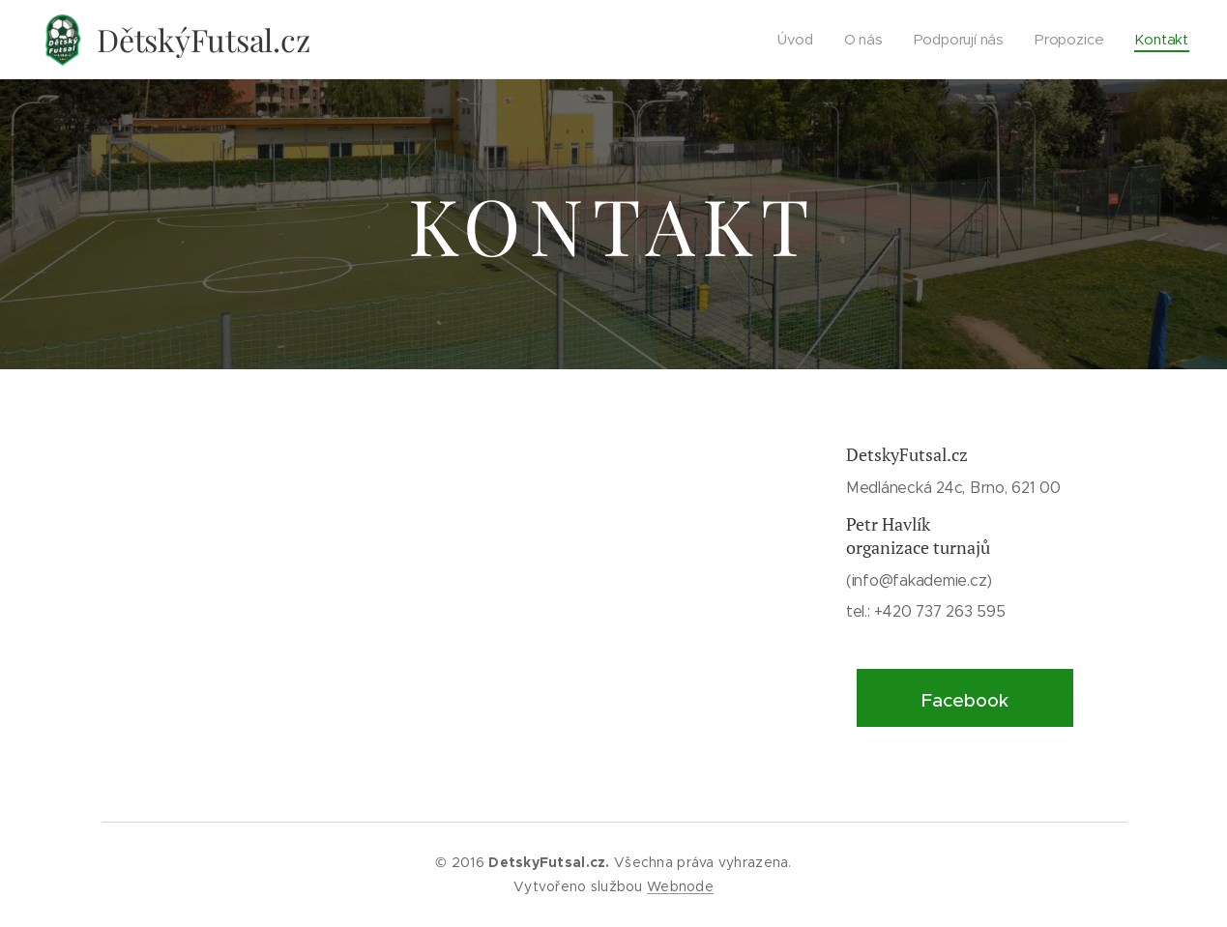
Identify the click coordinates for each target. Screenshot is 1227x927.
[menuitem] (800, 39)
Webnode (680, 886)
